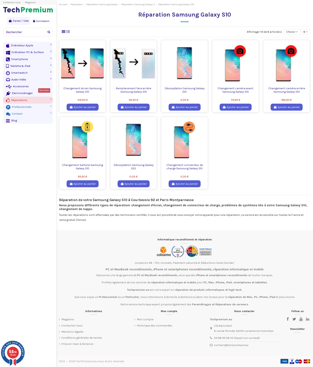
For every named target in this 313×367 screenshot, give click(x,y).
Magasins (30, 2)
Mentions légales (72, 331)
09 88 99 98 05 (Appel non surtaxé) (237, 338)
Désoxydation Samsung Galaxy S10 (185, 90)
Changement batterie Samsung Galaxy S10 (82, 166)
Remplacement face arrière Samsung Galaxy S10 (133, 90)
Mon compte (145, 319)
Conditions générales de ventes (81, 337)
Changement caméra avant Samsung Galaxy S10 (235, 90)
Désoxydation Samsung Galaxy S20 (134, 166)
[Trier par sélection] (292, 32)
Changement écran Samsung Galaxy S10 (82, 90)
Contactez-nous (12, 2)
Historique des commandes (154, 325)
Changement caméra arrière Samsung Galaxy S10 (286, 90)
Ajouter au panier (82, 107)
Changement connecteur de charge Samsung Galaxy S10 (184, 166)
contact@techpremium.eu (231, 345)
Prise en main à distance (77, 344)
